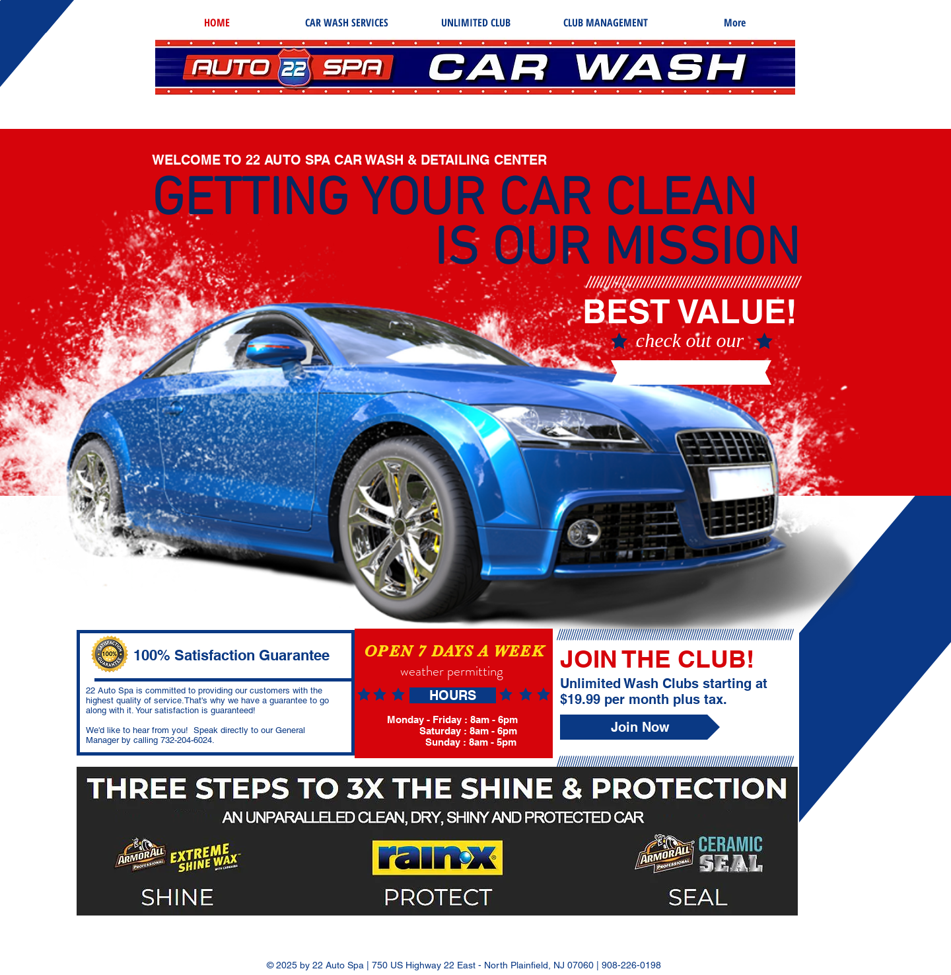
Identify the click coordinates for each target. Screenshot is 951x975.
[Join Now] (640, 727)
